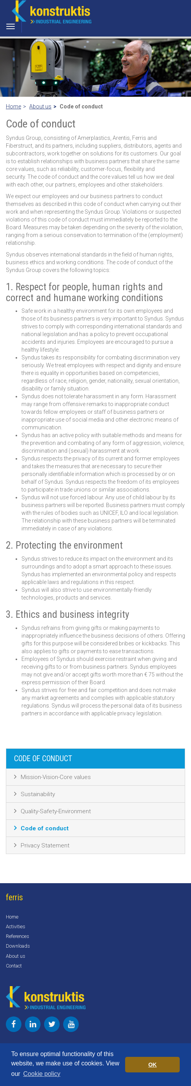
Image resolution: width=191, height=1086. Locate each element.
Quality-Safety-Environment (56, 811)
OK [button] (152, 1065)
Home (13, 106)
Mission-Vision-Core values (56, 777)
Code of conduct (45, 828)
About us (40, 106)
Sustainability (38, 794)
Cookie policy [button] (41, 1073)
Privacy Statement (45, 845)
